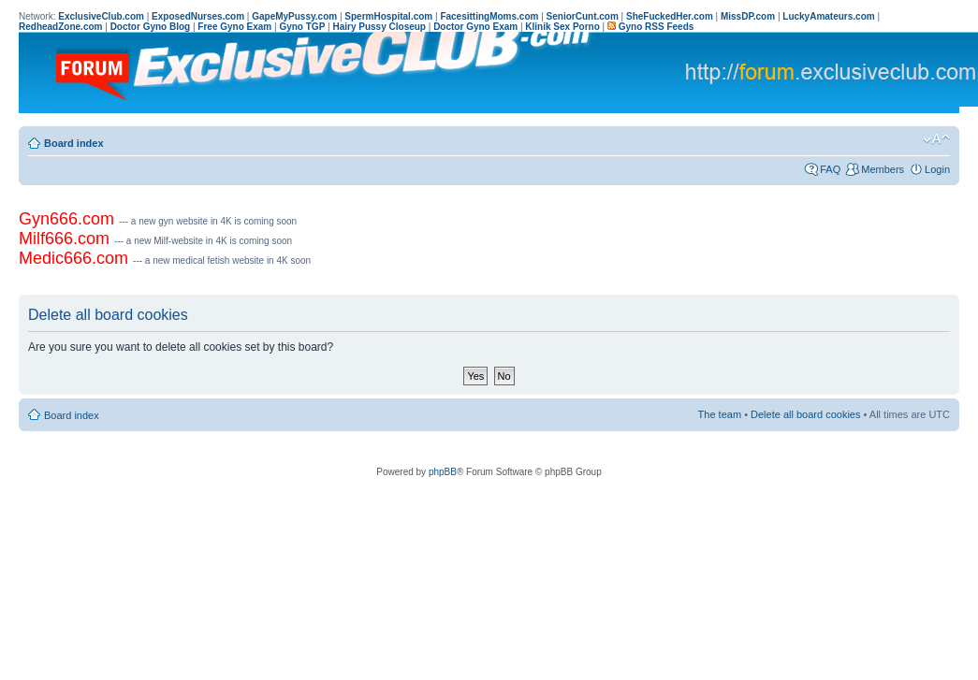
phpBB (443, 472)
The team (719, 414)
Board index (74, 143)
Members (882, 169)
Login (937, 169)
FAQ (830, 169)
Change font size (936, 139)
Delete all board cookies (805, 414)
